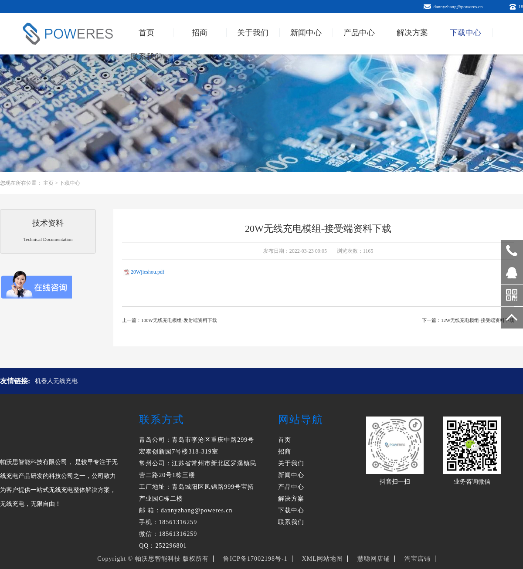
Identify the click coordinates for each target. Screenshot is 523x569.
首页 (146, 32)
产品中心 (359, 32)
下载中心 (465, 32)
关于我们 (252, 32)
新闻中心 (306, 32)
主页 (48, 183)
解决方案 (412, 32)
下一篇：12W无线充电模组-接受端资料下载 (468, 320)
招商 (199, 32)
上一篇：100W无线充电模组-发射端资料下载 (169, 320)
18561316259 (512, 251)
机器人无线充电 (56, 381)
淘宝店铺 (417, 558)
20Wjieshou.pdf (147, 272)
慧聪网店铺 (373, 558)
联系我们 (146, 56)
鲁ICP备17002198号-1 (255, 558)
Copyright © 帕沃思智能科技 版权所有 (153, 558)
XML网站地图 (322, 558)
